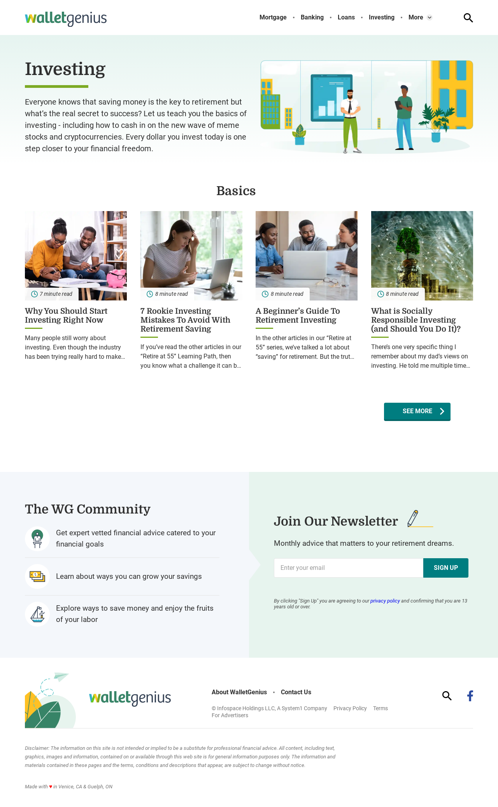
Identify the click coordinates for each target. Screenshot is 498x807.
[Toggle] (429, 17)
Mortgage (273, 17)
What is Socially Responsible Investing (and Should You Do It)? (416, 320)
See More (417, 411)
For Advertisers (230, 715)
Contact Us (296, 692)
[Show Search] (468, 18)
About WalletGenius (239, 692)
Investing (382, 17)
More (416, 17)
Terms (380, 708)
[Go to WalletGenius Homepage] (66, 19)
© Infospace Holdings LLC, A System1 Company (269, 708)
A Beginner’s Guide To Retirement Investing (298, 316)
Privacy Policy (350, 708)
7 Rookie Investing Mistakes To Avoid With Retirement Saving (185, 320)
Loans (346, 17)
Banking (312, 17)
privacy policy (385, 601)
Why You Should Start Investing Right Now (66, 316)
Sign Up (446, 567)
